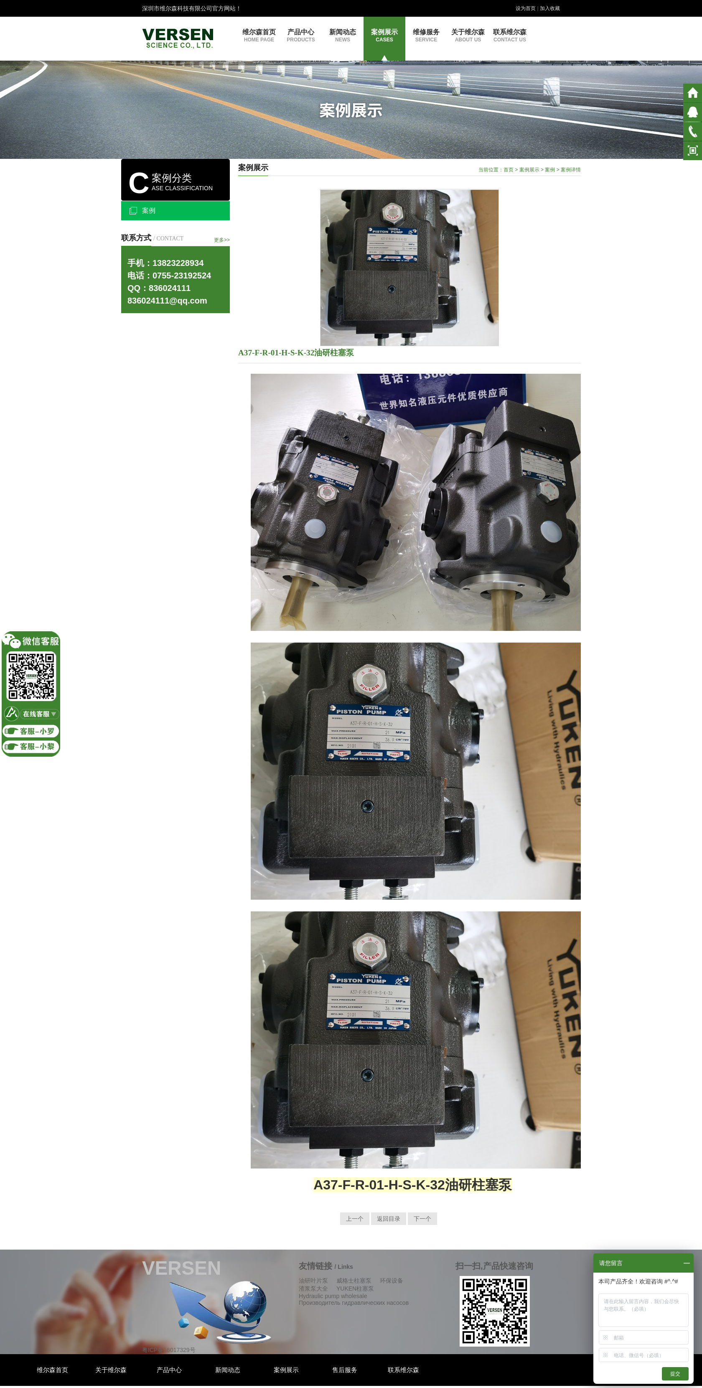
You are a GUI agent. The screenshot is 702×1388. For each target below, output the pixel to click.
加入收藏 (550, 8)
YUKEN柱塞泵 (355, 1288)
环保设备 (391, 1280)
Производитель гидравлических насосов (354, 1302)
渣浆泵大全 (313, 1288)
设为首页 (526, 8)
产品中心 (301, 35)
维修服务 (426, 35)
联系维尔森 (509, 35)
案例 (148, 210)
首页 (509, 170)
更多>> (222, 240)
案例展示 (384, 35)
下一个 (422, 1218)
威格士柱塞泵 (353, 1280)
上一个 (355, 1218)
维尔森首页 (259, 35)
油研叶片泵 (313, 1280)
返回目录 (388, 1218)
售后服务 (344, 1369)
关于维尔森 (468, 35)
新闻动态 (342, 35)
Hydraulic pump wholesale (333, 1296)
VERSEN (181, 1268)
